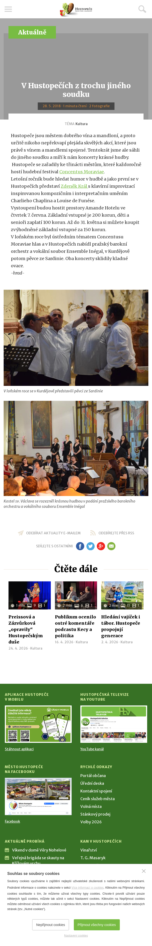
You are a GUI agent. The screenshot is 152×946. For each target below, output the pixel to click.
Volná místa (91, 806)
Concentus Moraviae (81, 171)
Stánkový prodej (95, 814)
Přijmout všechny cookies (97, 925)
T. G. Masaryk (93, 857)
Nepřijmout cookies (50, 925)
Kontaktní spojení (96, 791)
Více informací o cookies (87, 887)
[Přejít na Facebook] (38, 796)
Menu (8, 9)
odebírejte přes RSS (116, 533)
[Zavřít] (143, 871)
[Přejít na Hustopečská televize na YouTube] (113, 724)
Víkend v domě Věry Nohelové (39, 850)
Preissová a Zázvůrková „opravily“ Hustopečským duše (25, 629)
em (111, 546)
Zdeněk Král (74, 186)
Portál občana (93, 775)
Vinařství (88, 850)
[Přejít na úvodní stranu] (76, 10)
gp (101, 546)
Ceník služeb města (97, 798)
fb (80, 546)
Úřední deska (92, 783)
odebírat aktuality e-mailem (53, 533)
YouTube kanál (92, 749)
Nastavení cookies (76, 935)
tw (90, 546)
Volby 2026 (91, 821)
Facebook (12, 821)
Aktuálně (32, 32)
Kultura (82, 124)
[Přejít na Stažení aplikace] (38, 724)
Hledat (142, 9)
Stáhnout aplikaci (19, 749)
